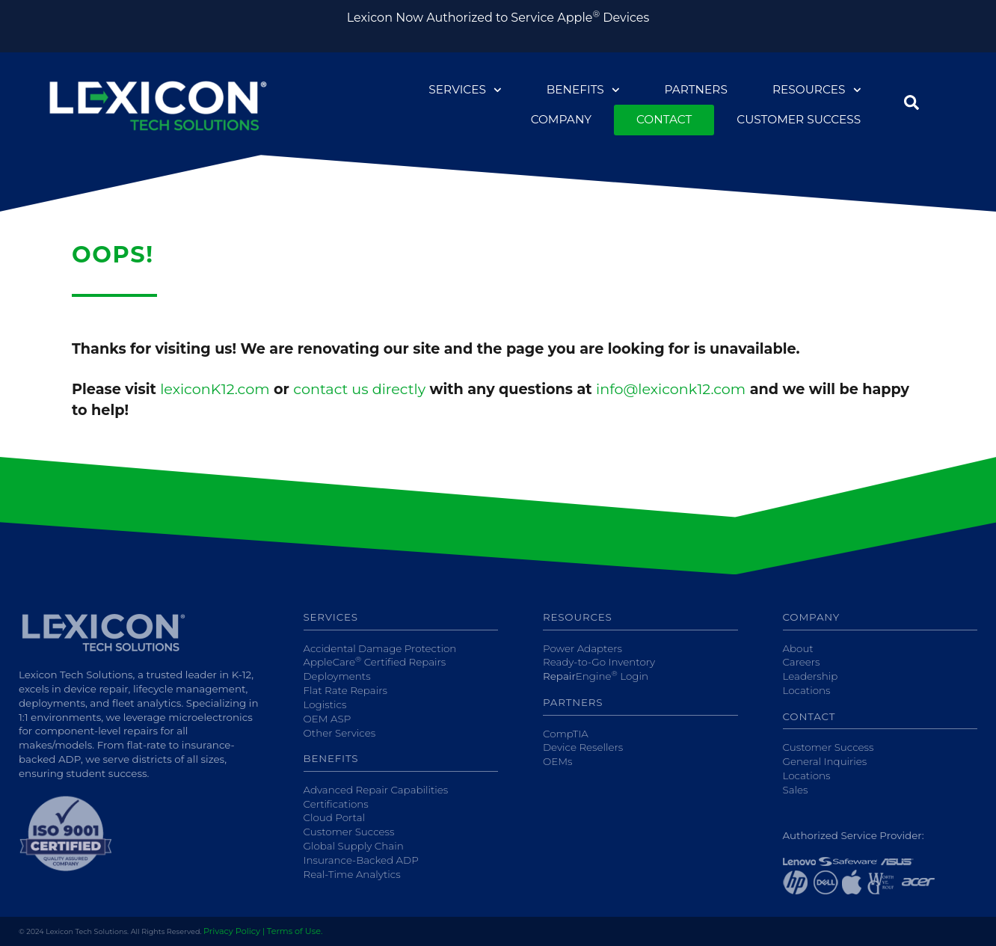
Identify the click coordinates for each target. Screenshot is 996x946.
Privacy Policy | (234, 931)
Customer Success (799, 119)
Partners (695, 89)
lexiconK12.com (214, 389)
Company (561, 119)
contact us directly (359, 389)
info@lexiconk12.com (671, 389)
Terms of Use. (294, 931)
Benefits (583, 90)
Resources (816, 90)
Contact (664, 119)
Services (464, 90)
